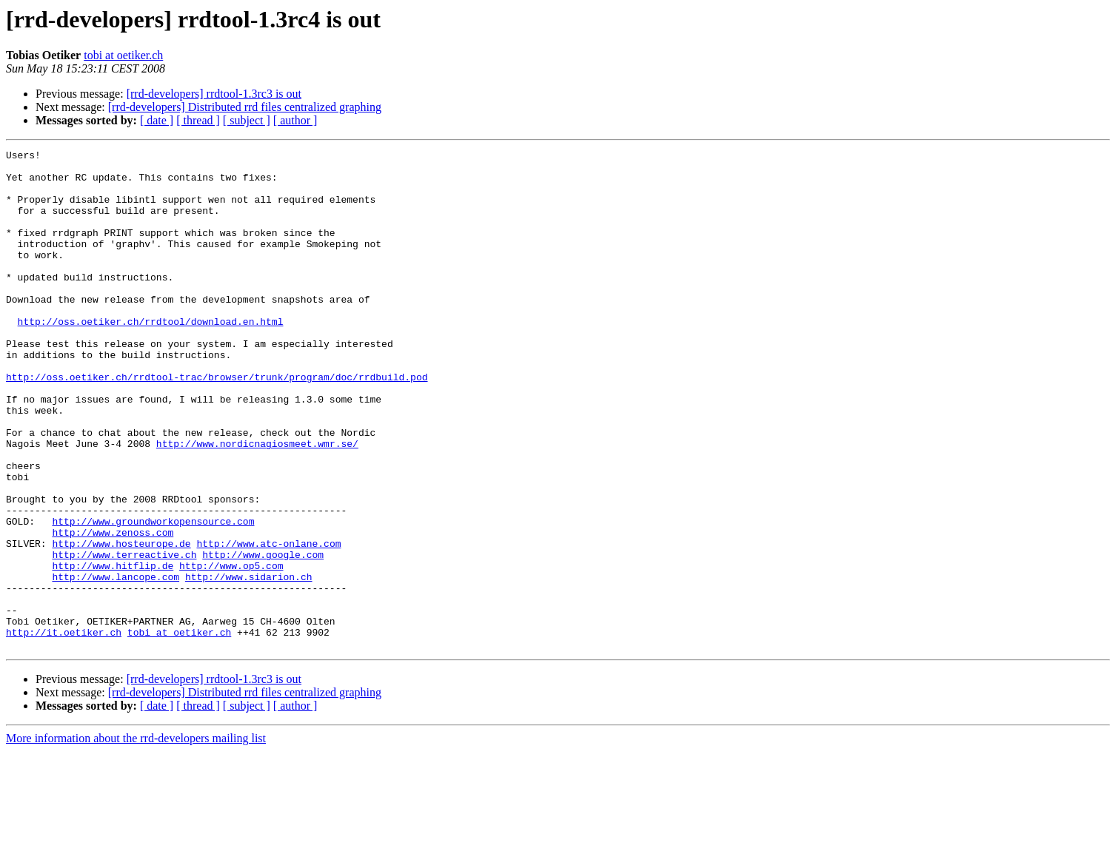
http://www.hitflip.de (112, 649)
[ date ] (156, 120)
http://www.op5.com (231, 649)
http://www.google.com (263, 636)
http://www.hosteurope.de (121, 623)
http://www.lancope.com (115, 663)
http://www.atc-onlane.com (268, 623)
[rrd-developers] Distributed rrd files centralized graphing (244, 107)
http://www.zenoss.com (112, 609)
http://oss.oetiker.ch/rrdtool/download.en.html (151, 356)
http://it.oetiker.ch (63, 729)
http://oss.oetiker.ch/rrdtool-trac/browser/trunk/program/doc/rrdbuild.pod (216, 423)
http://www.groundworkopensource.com (153, 596)
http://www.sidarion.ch (249, 663)
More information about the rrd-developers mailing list (136, 838)
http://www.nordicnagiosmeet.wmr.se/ (257, 503)
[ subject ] (246, 120)
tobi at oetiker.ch (123, 55)
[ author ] (295, 120)
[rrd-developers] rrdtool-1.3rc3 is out (214, 93)
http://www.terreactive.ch (124, 636)
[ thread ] (198, 120)
